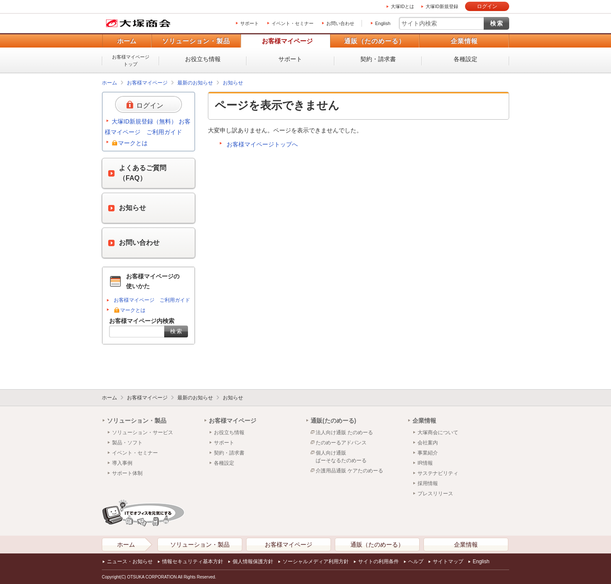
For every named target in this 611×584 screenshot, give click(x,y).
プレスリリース (435, 494)
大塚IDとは (402, 6)
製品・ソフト (127, 443)
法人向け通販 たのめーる (344, 432)
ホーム (126, 41)
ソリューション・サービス (142, 432)
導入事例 (122, 463)
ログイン (487, 6)
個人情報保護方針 (253, 561)
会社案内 (428, 443)
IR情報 (425, 463)
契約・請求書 (378, 59)
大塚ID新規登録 (442, 6)
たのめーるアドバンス (341, 443)
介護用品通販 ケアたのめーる (349, 471)
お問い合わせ (340, 23)
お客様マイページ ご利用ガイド (152, 300)
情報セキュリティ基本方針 (192, 561)
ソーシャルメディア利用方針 (316, 561)
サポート (249, 23)
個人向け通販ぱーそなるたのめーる (341, 456)
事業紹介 (428, 453)
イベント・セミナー (293, 23)
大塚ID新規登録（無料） (144, 121)
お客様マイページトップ (130, 60)
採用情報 (428, 483)
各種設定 (465, 59)
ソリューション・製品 (196, 41)
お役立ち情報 (203, 59)
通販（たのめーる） (374, 41)
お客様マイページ (287, 41)
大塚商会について (438, 432)
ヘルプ (415, 561)
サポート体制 (127, 473)
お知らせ (233, 83)
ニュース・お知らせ (130, 561)
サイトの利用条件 (378, 561)
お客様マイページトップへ (262, 144)
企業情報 (464, 41)
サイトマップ (448, 561)
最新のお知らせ (195, 83)
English (382, 23)
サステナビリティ (438, 473)
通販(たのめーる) (333, 420)
